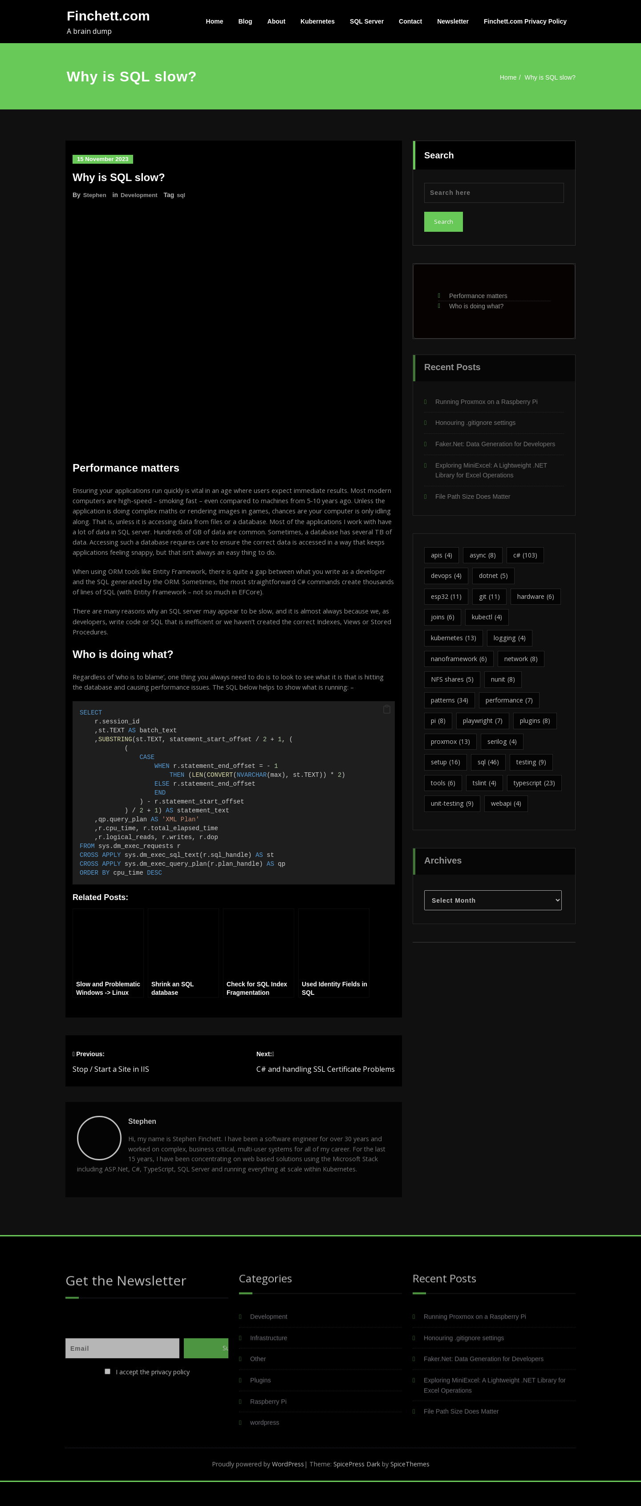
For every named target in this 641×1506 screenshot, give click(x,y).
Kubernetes (317, 21)
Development (141, 194)
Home (214, 21)
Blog (245, 21)
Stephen (95, 194)
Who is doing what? (476, 302)
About (276, 21)
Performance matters (478, 291)
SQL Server (367, 21)
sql (185, 194)
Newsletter (453, 21)
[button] (387, 715)
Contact (410, 21)
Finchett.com (108, 15)
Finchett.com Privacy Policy (525, 21)
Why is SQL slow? (552, 77)
